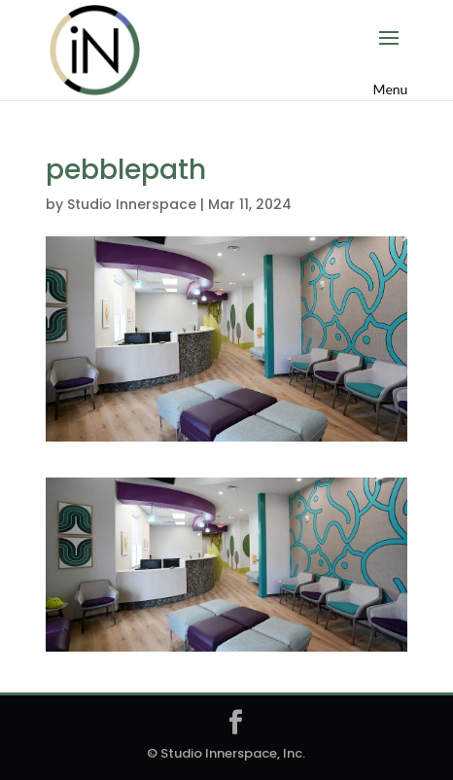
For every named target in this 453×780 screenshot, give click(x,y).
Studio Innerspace (131, 204)
